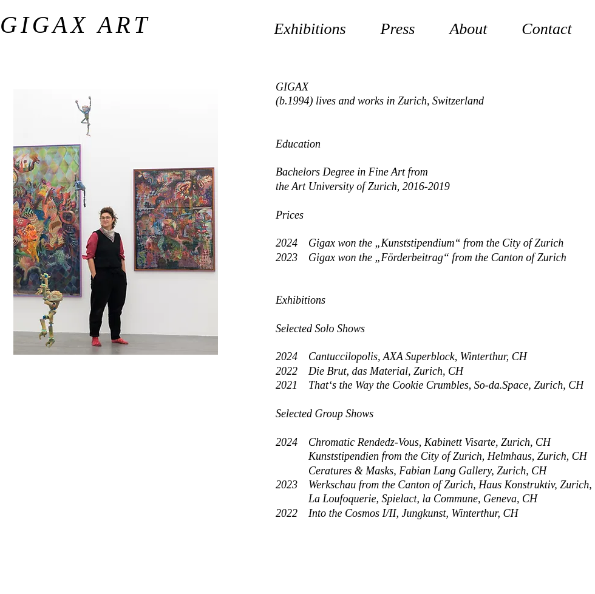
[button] (468, 23)
